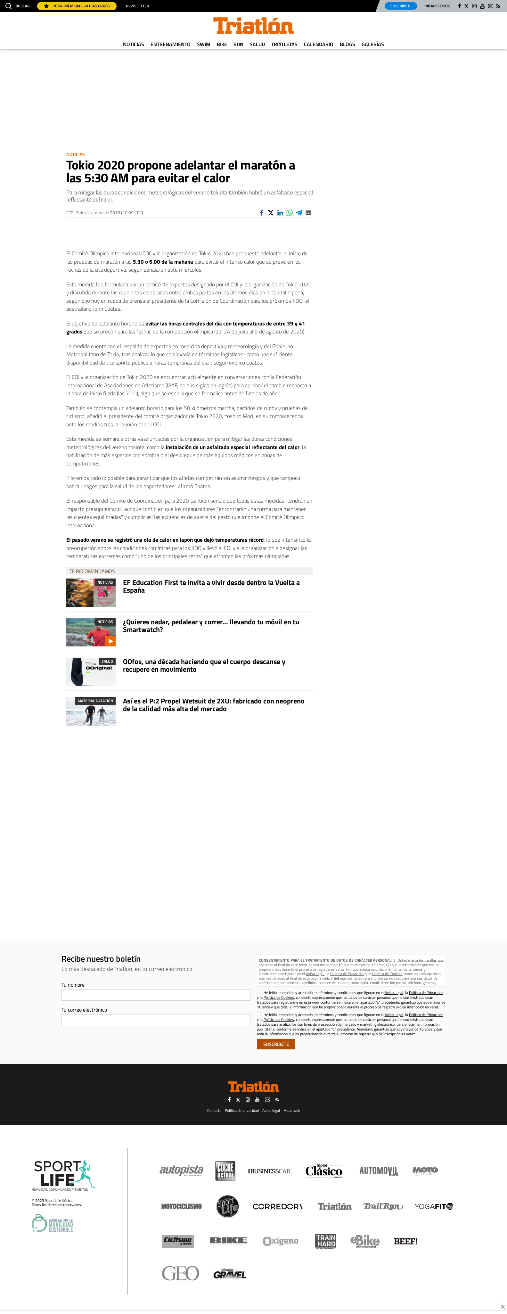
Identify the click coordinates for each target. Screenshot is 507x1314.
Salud (257, 44)
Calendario (318, 44)
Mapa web (291, 1110)
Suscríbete (401, 6)
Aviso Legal (315, 974)
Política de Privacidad (347, 974)
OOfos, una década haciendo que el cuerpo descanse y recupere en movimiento (204, 665)
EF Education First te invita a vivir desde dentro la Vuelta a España (211, 586)
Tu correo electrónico (84, 1009)
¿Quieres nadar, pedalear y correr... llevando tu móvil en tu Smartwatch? (211, 625)
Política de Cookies (387, 974)
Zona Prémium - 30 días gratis (77, 6)
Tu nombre (73, 984)
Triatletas (284, 44)
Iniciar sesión (437, 6)
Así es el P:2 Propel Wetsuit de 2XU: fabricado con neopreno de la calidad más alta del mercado (214, 704)
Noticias (133, 44)
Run (238, 44)
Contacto (214, 1110)
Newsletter (137, 6)
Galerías (373, 44)
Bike (222, 44)
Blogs (347, 44)
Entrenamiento (171, 44)
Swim (203, 44)
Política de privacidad (242, 1110)
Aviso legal (271, 1110)
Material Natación (95, 701)
